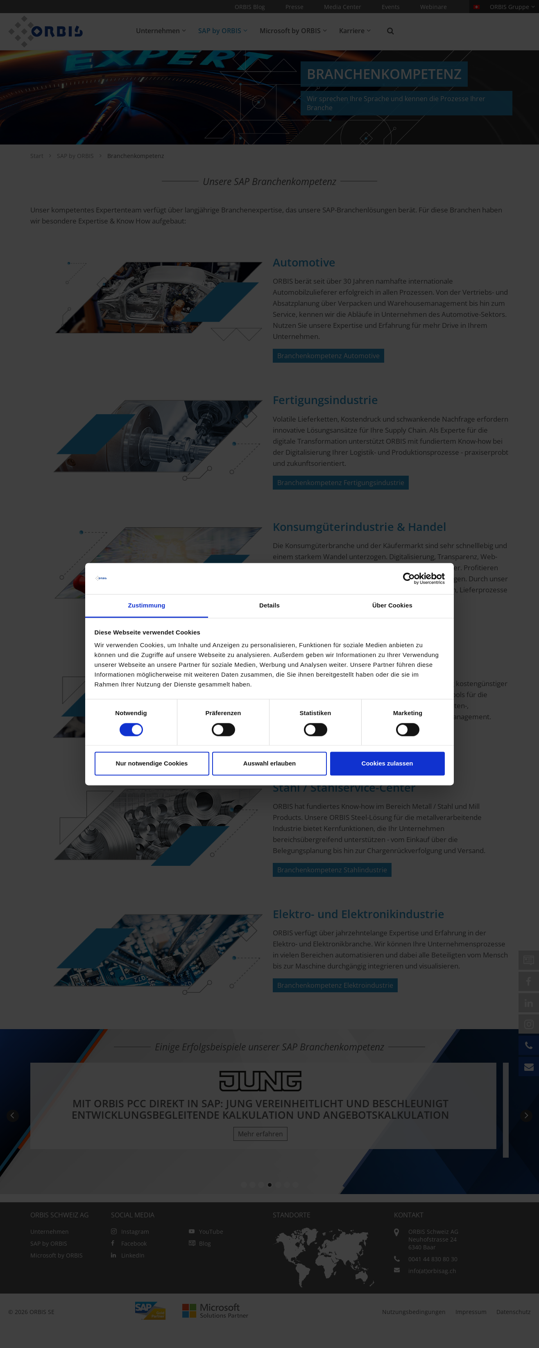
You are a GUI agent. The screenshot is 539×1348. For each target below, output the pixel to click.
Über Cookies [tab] (392, 605)
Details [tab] (269, 605)
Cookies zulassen (387, 763)
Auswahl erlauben (269, 763)
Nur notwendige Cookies (152, 763)
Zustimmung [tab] (146, 605)
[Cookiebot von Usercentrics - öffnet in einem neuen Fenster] (409, 578)
